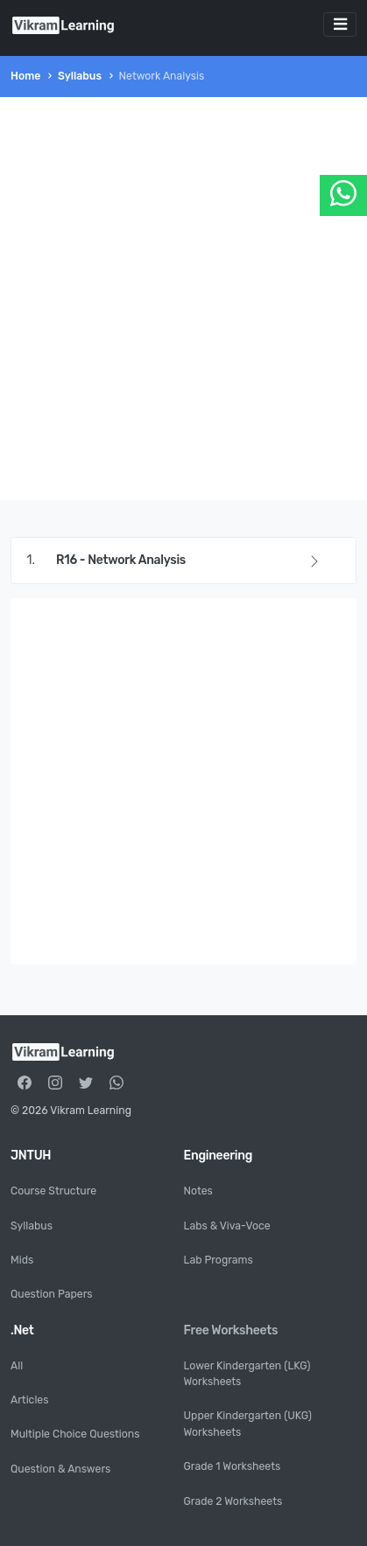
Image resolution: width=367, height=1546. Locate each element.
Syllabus (80, 76)
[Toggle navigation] (339, 24)
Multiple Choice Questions (75, 1434)
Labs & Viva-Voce (227, 1226)
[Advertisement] (183, 298)
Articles (29, 1400)
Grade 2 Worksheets (233, 1501)
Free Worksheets (231, 1330)
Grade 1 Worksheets (232, 1466)
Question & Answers (60, 1469)
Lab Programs (218, 1260)
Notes (198, 1191)
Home (25, 76)
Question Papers (52, 1294)
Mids (22, 1260)
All (17, 1366)
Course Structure (53, 1191)
